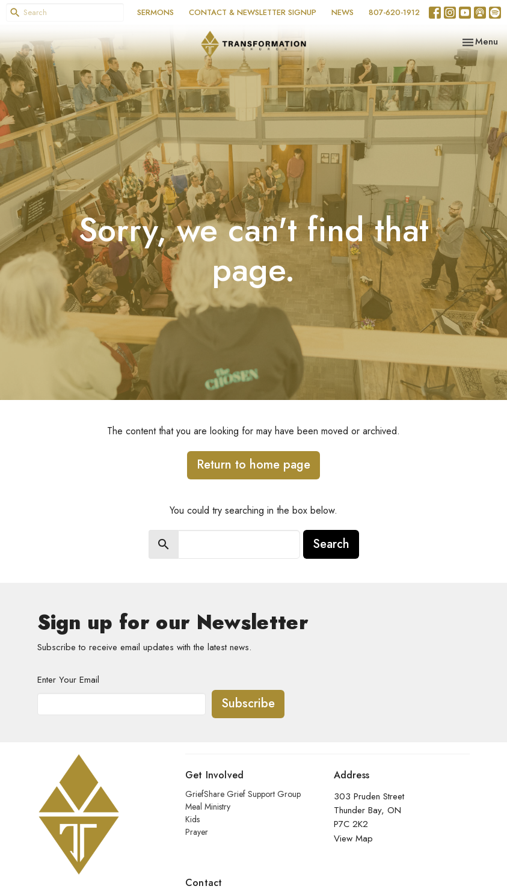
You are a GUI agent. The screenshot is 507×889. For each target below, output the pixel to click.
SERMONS (155, 12)
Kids (192, 819)
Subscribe (248, 703)
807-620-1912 (394, 12)
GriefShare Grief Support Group (243, 794)
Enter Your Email (68, 679)
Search (331, 544)
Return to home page (253, 464)
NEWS (342, 12)
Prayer (196, 832)
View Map (353, 838)
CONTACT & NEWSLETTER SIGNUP (252, 12)
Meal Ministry (207, 807)
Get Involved (214, 775)
